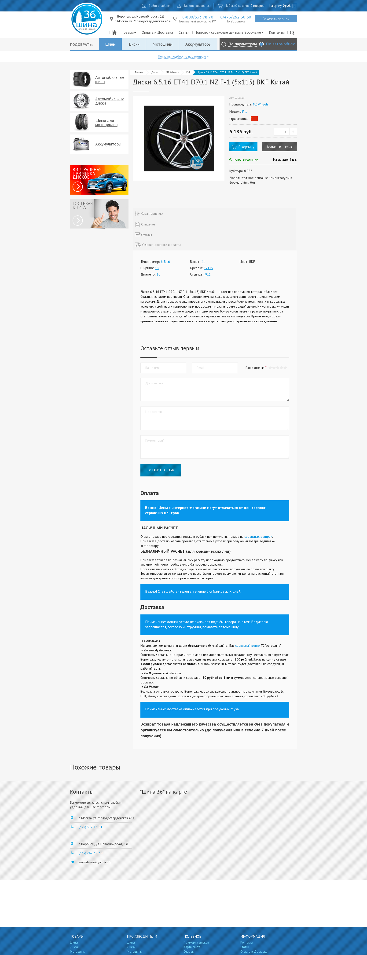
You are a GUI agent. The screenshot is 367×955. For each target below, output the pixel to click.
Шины (110, 44)
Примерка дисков (196, 942)
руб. (287, 6)
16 (158, 274)
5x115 (208, 268)
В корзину (246, 146)
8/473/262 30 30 (235, 17)
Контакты (277, 32)
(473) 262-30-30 (91, 853)
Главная (139, 72)
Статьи (184, 32)
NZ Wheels (172, 72)
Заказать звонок (276, 18)
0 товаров (257, 6)
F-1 (188, 72)
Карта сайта (192, 947)
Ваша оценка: (255, 368)
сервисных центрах (258, 536)
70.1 (207, 274)
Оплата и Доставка (157, 32)
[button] (285, 368)
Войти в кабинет (160, 6)
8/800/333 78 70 (197, 17)
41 (203, 261)
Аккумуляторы (198, 44)
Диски (133, 44)
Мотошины (162, 44)
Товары (129, 32)
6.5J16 (165, 261)
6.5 (157, 268)
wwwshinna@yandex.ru (95, 862)
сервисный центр (247, 645)
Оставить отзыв (160, 470)
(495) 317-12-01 (90, 827)
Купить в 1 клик (279, 146)
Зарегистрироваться (197, 6)
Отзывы (189, 951)
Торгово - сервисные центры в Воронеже (229, 32)
